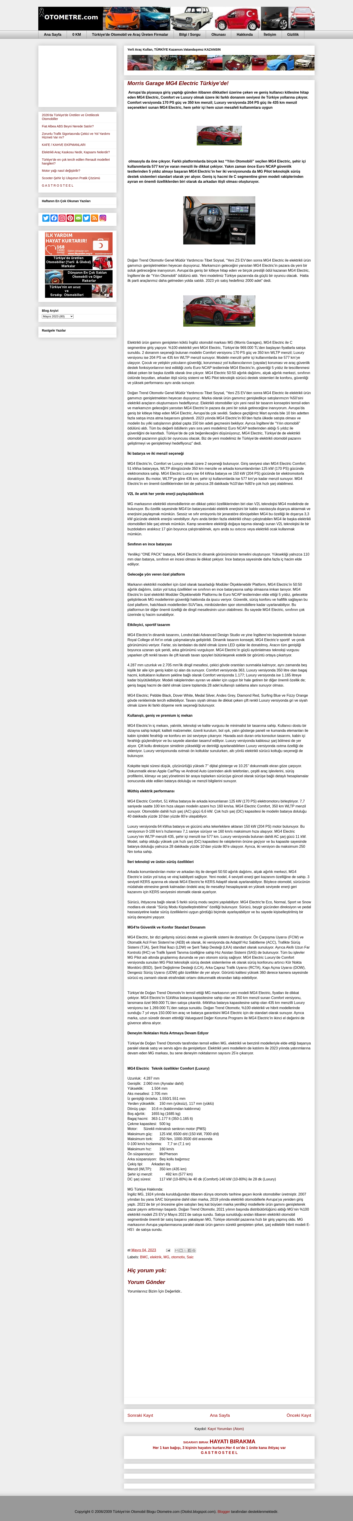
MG (166, 1257)
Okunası (218, 34)
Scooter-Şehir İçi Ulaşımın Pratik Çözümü (71, 178)
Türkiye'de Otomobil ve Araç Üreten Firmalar (130, 34)
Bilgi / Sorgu (189, 34)
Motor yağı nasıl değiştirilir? (61, 170)
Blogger (223, 1512)
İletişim (270, 34)
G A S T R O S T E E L (57, 185)
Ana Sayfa (52, 34)
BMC (144, 1257)
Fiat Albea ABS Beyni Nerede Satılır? (68, 126)
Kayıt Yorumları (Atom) (226, 1429)
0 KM (76, 34)
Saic (190, 1257)
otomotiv (178, 1257)
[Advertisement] (77, 75)
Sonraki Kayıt (140, 1415)
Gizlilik (293, 34)
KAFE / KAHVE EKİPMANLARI (64, 145)
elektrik (156, 1257)
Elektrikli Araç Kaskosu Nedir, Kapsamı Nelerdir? (76, 152)
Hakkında (245, 34)
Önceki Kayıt (299, 1415)
